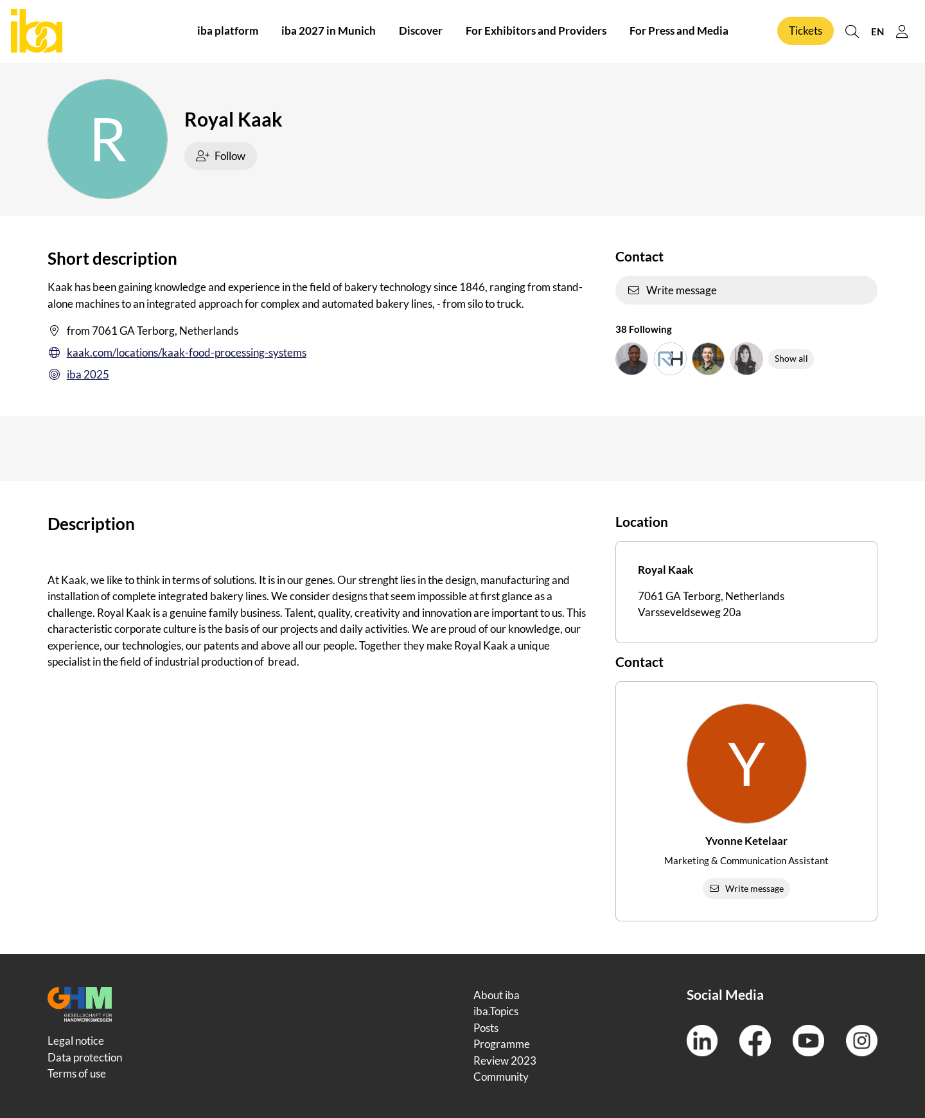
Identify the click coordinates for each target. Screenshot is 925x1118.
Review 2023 (504, 1060)
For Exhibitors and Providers (536, 31)
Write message (672, 290)
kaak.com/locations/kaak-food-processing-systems (177, 352)
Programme (501, 1044)
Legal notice (76, 1040)
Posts (485, 1027)
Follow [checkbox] (221, 156)
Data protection (85, 1057)
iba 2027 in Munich (328, 31)
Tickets (805, 31)
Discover (421, 31)
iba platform (227, 31)
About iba (496, 995)
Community (501, 1076)
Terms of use (77, 1073)
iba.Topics (495, 1011)
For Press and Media (679, 31)
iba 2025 (78, 374)
